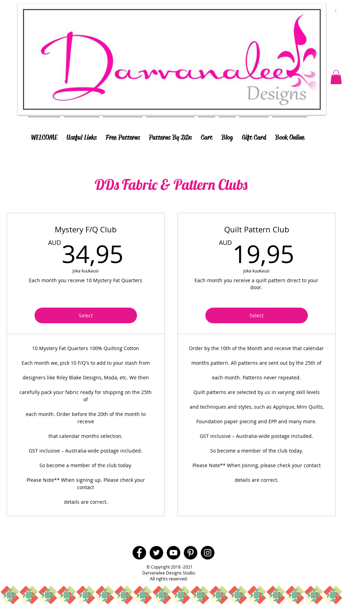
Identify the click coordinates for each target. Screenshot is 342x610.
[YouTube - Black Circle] (173, 552)
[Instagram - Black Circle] (207, 552)
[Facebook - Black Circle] (139, 552)
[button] (336, 77)
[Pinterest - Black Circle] (190, 552)
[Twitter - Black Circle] (156, 552)
